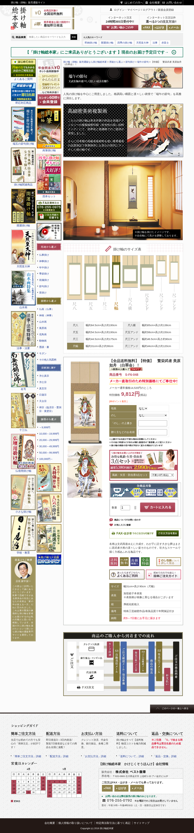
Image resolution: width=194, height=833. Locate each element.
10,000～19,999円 (49, 433)
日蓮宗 (43, 394)
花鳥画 (43, 334)
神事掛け (44, 261)
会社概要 (154, 2)
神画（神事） (46, 315)
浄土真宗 (44, 375)
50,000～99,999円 (49, 452)
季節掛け (44, 273)
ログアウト (149, 9)
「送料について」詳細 (131, 756)
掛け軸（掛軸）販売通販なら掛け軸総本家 (85, 62)
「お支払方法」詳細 (94, 756)
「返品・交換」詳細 (164, 756)
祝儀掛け (44, 280)
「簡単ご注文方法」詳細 (26, 756)
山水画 (43, 321)
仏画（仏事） (46, 309)
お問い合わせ (174, 2)
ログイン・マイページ (127, 9)
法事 (155, 42)
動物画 (43, 340)
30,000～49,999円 (49, 446)
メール (174, 27)
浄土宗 (43, 382)
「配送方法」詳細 (57, 756)
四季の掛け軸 (124, 42)
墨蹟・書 (44, 347)
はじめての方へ (134, 2)
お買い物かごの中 (122, 27)
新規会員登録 (166, 9)
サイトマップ (142, 822)
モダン (43, 353)
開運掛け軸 (107, 42)
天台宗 (43, 401)
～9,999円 (44, 427)
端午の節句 (143, 62)
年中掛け (44, 267)
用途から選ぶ (116, 62)
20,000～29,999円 (49, 440)
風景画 (43, 328)
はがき (160, 27)
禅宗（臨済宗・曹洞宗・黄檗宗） (50, 409)
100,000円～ (46, 459)
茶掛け (43, 292)
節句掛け (44, 286)
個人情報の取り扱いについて (75, 822)
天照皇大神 (142, 42)
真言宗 (43, 388)
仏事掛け (44, 254)
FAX (147, 27)
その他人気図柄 (47, 359)
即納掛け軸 (91, 42)
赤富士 (165, 42)
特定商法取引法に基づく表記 (113, 822)
